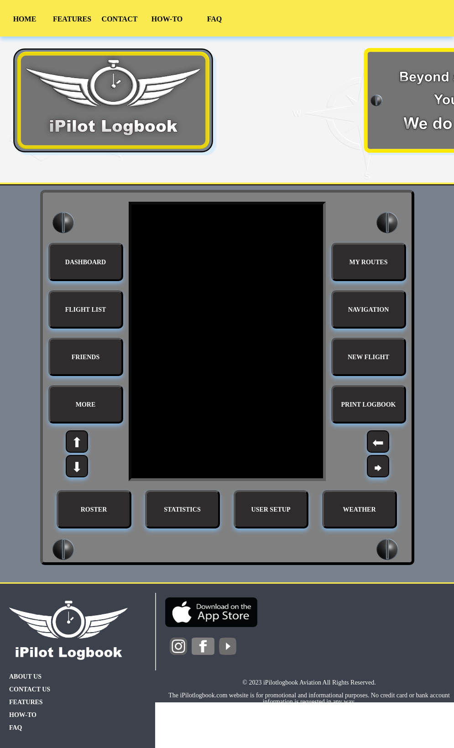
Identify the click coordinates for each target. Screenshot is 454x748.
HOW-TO (167, 19)
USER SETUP (271, 509)
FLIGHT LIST (85, 309)
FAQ (214, 19)
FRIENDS (85, 357)
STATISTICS (182, 509)
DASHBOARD (85, 262)
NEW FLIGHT (368, 357)
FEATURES (72, 19)
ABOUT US (25, 676)
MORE (86, 404)
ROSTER (94, 509)
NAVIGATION (368, 309)
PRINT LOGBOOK (368, 404)
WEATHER (359, 509)
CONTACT (120, 19)
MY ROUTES (369, 262)
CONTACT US (29, 689)
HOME (25, 19)
